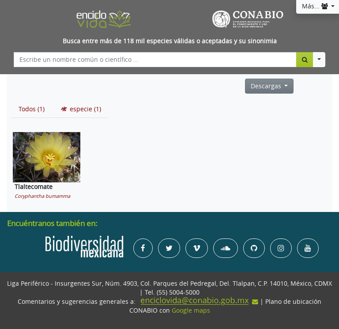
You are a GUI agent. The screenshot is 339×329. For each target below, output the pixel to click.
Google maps (191, 310)
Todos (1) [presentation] (32, 109)
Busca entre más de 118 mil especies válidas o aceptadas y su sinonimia (170, 41)
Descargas (267, 86)
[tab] (31, 109)
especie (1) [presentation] (80, 109)
